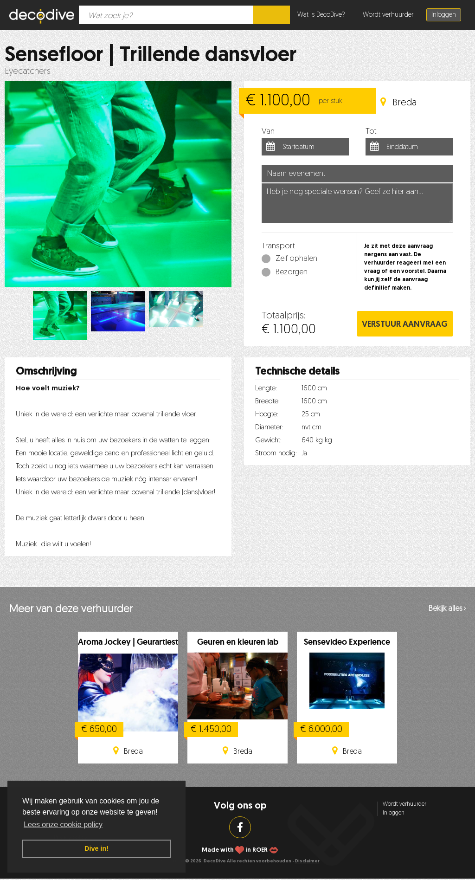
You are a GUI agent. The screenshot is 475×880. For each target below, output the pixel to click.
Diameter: (269, 427)
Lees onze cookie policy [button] (63, 824)
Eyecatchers (28, 71)
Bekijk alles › (447, 609)
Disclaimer (307, 861)
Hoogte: (266, 414)
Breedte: (267, 401)
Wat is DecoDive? (321, 15)
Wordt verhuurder (388, 15)
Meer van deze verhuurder (71, 609)
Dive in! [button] (96, 848)
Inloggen (443, 15)
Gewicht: (268, 440)
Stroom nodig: (276, 453)
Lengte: (266, 388)
